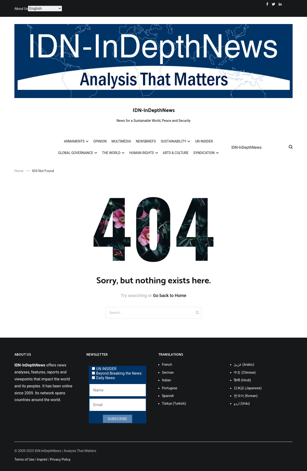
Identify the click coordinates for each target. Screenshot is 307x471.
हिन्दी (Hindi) (242, 380)
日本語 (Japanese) (248, 388)
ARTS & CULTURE (176, 153)
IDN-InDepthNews (154, 110)
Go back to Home (169, 295)
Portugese (169, 388)
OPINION (100, 141)
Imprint (42, 459)
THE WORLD (111, 153)
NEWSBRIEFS (146, 141)
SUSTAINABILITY (173, 141)
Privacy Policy (60, 459)
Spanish (168, 396)
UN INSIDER (204, 141)
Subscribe (117, 419)
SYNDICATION (204, 153)
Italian (166, 380)
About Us (21, 9)
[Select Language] (45, 8)
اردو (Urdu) (242, 403)
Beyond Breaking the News (117, 373)
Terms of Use (24, 459)
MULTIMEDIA (121, 141)
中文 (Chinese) (245, 372)
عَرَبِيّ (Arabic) (244, 364)
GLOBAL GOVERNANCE (75, 153)
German (168, 372)
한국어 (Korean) (246, 396)
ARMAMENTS (74, 141)
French (167, 364)
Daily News (103, 378)
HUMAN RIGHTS (141, 153)
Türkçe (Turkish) (174, 403)
